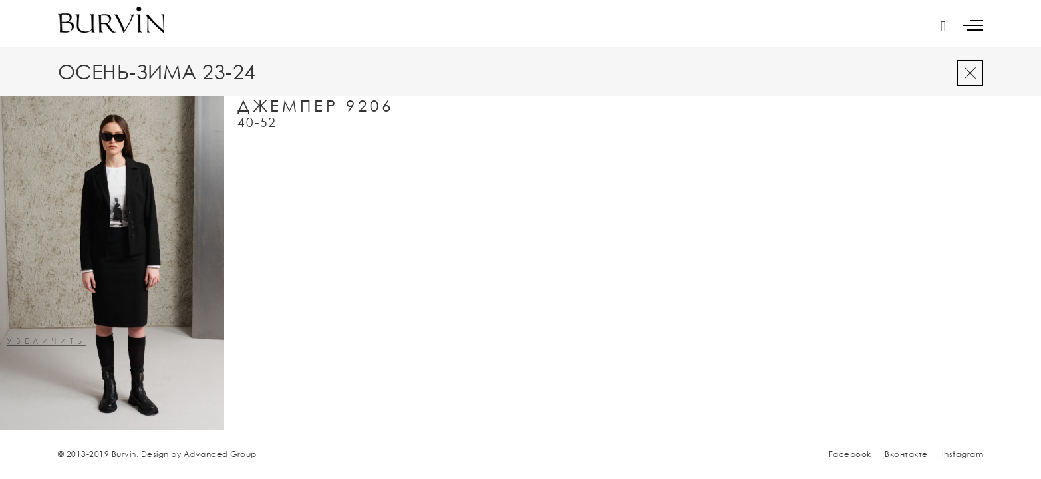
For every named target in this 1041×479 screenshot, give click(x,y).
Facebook (850, 454)
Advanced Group (220, 454)
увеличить (46, 341)
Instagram (963, 454)
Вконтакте (906, 454)
